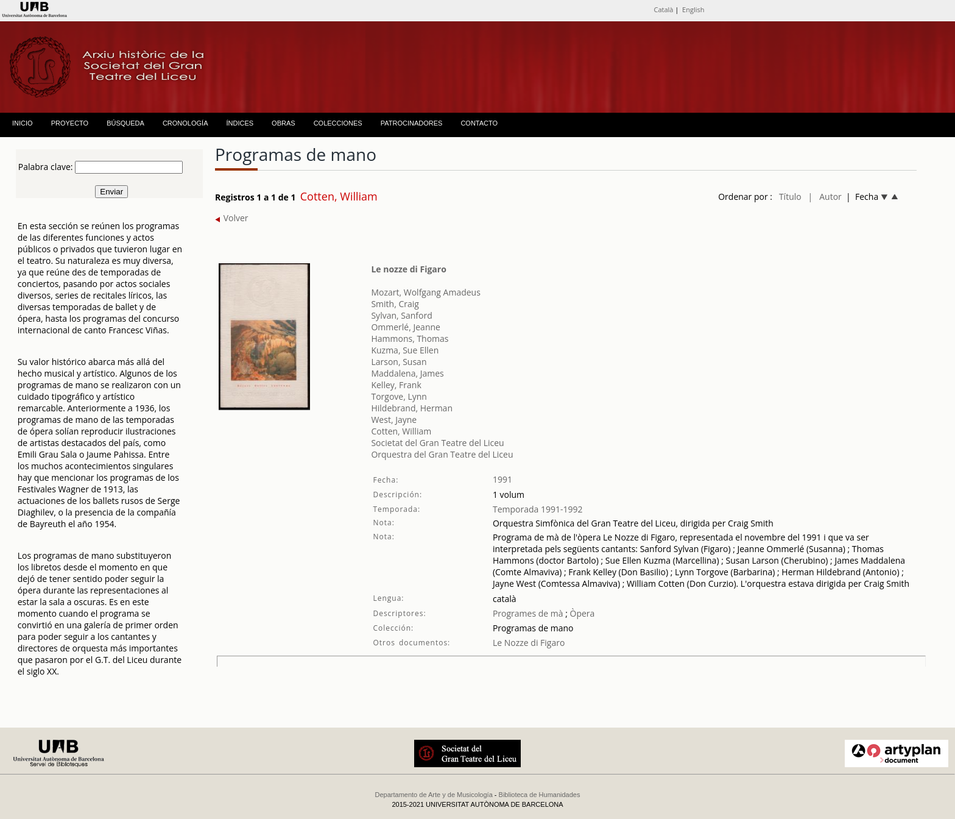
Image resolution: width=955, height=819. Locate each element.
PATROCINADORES (412, 123)
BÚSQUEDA (125, 123)
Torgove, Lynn (399, 396)
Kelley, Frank (396, 385)
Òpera (581, 613)
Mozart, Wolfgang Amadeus (425, 292)
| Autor (825, 196)
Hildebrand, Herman (412, 408)
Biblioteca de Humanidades (539, 794)
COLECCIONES (338, 123)
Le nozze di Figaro (408, 269)
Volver (231, 218)
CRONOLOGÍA (185, 123)
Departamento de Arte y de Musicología (434, 794)
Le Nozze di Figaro (529, 642)
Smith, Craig (394, 304)
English (693, 9)
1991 (502, 479)
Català (663, 9)
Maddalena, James (407, 373)
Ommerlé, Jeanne (405, 327)
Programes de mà (528, 613)
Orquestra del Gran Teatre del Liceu (442, 454)
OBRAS (283, 123)
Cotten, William (401, 431)
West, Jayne (394, 419)
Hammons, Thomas (409, 338)
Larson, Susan (398, 361)
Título (790, 196)
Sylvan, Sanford (401, 315)
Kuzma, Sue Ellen (405, 350)
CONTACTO (479, 123)
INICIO (22, 123)
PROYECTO (70, 123)
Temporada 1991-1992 (538, 509)
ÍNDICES (239, 123)
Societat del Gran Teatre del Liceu (437, 442)
